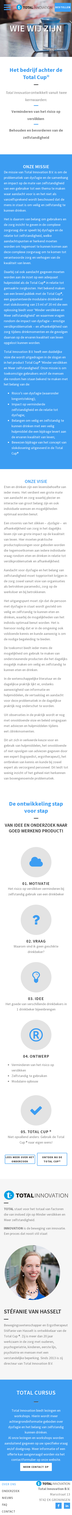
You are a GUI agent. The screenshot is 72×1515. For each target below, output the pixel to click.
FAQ (4, 1504)
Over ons (9, 1484)
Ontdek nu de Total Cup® (52, 1159)
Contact (8, 1511)
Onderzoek (11, 1491)
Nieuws (7, 1498)
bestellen (62, 7)
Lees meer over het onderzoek (20, 1159)
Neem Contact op (36, 1467)
